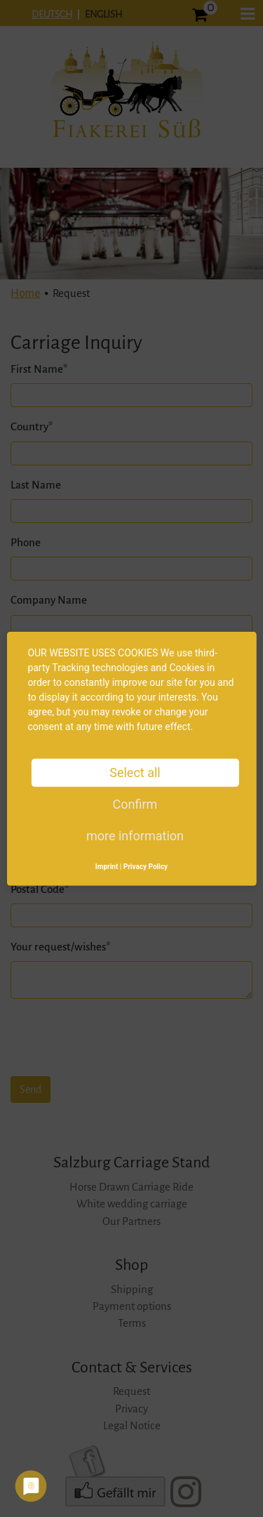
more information (135, 835)
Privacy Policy (145, 866)
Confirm (135, 803)
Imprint (107, 866)
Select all (134, 771)
